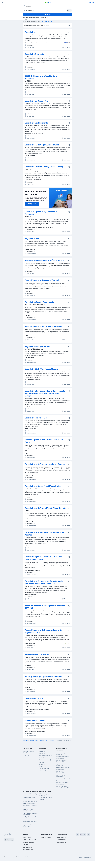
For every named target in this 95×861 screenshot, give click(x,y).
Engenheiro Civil (32, 238)
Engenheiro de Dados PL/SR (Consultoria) (43, 486)
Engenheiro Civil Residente (36, 123)
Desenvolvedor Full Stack (36, 698)
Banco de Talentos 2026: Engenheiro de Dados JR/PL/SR (45, 607)
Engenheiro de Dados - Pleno (37, 101)
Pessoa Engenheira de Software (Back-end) (44, 326)
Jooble (89, 857)
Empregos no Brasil (28, 849)
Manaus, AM (42, 753)
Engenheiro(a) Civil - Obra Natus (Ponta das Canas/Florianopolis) (43, 558)
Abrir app (91, 2)
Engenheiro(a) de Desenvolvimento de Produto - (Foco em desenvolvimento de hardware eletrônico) (45, 393)
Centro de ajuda (27, 847)
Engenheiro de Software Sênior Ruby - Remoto (45, 464)
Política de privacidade (22, 857)
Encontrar (48, 14)
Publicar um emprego (45, 837)
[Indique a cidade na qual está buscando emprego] (47, 10)
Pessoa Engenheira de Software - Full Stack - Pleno (44, 441)
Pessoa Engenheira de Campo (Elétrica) (42, 280)
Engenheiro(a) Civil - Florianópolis (39, 302)
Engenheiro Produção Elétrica (37, 346)
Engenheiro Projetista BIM (36, 418)
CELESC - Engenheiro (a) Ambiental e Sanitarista (41, 77)
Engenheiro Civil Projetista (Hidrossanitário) (44, 167)
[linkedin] (88, 834)
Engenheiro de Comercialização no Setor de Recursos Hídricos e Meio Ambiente (44, 582)
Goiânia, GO (42, 764)
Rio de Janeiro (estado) (45, 760)
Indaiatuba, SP (42, 770)
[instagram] (81, 834)
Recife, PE (41, 757)
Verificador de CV (62, 842)
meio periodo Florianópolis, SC (30, 801)
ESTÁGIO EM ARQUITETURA (37, 654)
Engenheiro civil (31, 32)
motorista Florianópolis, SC (29, 803)
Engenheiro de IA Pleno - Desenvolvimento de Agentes (44, 533)
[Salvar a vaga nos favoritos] (69, 32)
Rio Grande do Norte (44, 768)
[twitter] (84, 834)
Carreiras (25, 844)
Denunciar (66, 47)
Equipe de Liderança (28, 842)
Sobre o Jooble (27, 837)
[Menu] (2, 2)
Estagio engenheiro (27, 755)
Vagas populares (61, 837)
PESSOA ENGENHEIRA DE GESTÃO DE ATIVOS (44, 260)
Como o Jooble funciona (29, 839)
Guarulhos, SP (42, 766)
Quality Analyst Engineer (35, 720)
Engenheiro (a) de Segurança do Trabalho (43, 145)
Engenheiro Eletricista (34, 54)
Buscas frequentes (29, 745)
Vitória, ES (41, 762)
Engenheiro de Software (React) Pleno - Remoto (45, 508)
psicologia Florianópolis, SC (29, 816)
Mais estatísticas (46, 22)
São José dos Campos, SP (45, 755)
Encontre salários (61, 839)
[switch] (70, 25)
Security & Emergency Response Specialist (43, 676)
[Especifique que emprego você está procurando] (47, 6)
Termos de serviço (9, 857)
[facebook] (77, 834)
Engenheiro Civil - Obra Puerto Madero (41, 369)
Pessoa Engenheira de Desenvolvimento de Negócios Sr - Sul (43, 631)
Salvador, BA (42, 751)
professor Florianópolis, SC (29, 819)
